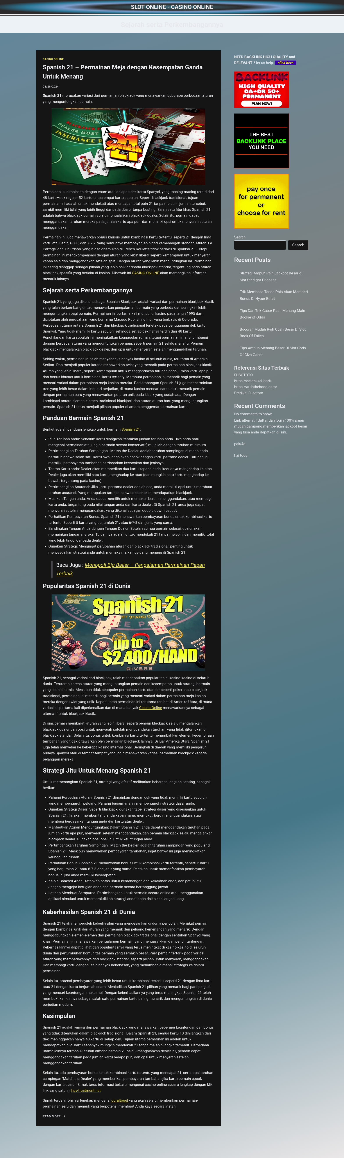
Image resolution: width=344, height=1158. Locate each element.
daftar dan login (271, 420)
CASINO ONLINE (53, 59)
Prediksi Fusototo (248, 393)
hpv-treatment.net (86, 1090)
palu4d (239, 444)
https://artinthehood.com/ (255, 387)
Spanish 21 (131, 429)
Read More (54, 1116)
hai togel (241, 455)
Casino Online (150, 707)
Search (239, 237)
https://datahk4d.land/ (252, 381)
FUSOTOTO (243, 375)
